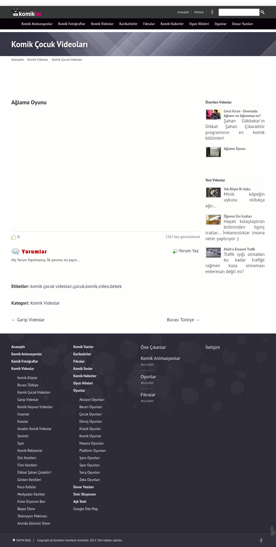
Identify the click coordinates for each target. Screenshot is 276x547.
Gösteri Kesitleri (29, 479)
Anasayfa (183, 12)
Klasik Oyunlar (90, 428)
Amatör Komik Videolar (35, 428)
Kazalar (23, 421)
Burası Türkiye (28, 385)
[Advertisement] (138, 79)
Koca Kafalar (27, 487)
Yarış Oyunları (90, 472)
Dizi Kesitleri (27, 458)
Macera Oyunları (92, 443)
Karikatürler (128, 24)
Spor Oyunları (90, 465)
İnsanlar (24, 414)
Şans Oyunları (90, 458)
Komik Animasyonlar (37, 24)
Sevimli (23, 436)
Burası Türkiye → (183, 320)
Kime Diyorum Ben (32, 501)
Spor (21, 443)
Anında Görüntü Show (34, 523)
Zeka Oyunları (90, 479)
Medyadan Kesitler (31, 494)
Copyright (43, 540)
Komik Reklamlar (30, 450)
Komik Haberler (172, 24)
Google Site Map (85, 509)
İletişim (199, 12)
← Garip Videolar (28, 320)
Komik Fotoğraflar (71, 24)
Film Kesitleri (27, 465)
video (103, 286)
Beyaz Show (26, 509)
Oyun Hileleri (199, 24)
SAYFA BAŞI (23, 540)
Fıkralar (149, 24)
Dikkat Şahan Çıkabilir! (34, 472)
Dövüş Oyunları (91, 421)
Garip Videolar (28, 399)
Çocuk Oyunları (91, 414)
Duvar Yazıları (242, 24)
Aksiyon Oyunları (92, 399)
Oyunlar (220, 24)
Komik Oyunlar (90, 436)
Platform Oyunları (93, 450)
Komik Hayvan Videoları (35, 407)
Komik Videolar (102, 24)
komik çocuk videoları (51, 286)
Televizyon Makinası (32, 516)
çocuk (79, 286)
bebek (116, 286)
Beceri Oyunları (91, 407)
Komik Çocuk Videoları (49, 44)
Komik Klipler (28, 378)
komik (92, 286)
